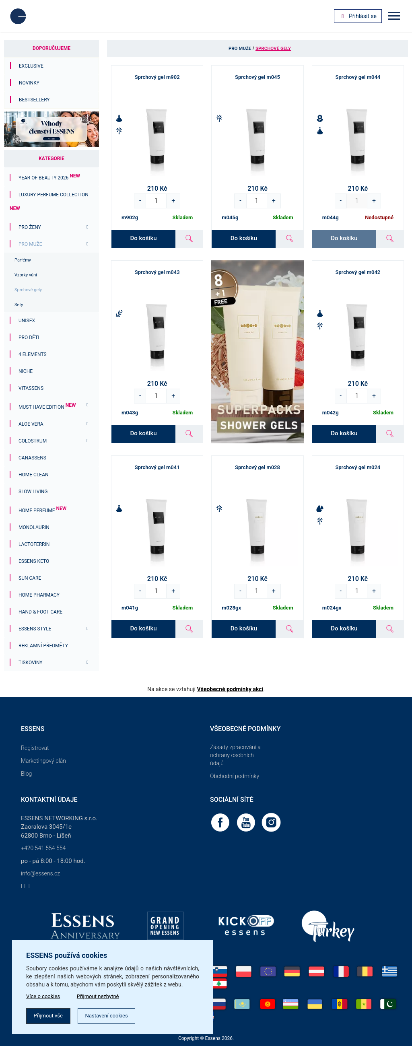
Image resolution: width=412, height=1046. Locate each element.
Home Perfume (42, 510)
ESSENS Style (35, 629)
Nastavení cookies (113, 1015)
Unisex (27, 320)
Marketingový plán (43, 761)
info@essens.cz (40, 873)
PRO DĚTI (29, 337)
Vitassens (31, 388)
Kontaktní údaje (49, 799)
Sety (18, 304)
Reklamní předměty (43, 646)
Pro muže (30, 244)
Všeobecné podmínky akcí (230, 689)
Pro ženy (30, 227)
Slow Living (33, 491)
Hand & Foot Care (40, 612)
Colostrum (33, 441)
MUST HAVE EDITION (47, 407)
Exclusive (31, 66)
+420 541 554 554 (43, 848)
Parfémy (22, 260)
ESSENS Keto (34, 561)
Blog (26, 773)
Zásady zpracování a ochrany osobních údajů (235, 755)
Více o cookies (44, 995)
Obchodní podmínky (234, 776)
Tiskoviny (31, 662)
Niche (26, 371)
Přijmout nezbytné (103, 995)
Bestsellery (34, 100)
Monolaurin (34, 527)
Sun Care (30, 578)
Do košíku (143, 238)
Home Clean (34, 475)
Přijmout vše (50, 1015)
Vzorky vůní (25, 275)
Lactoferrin (34, 544)
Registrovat (35, 748)
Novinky (29, 83)
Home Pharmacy (39, 595)
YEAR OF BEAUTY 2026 (49, 178)
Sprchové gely (28, 289)
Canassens (32, 458)
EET (26, 886)
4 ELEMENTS (33, 354)
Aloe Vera (31, 424)
